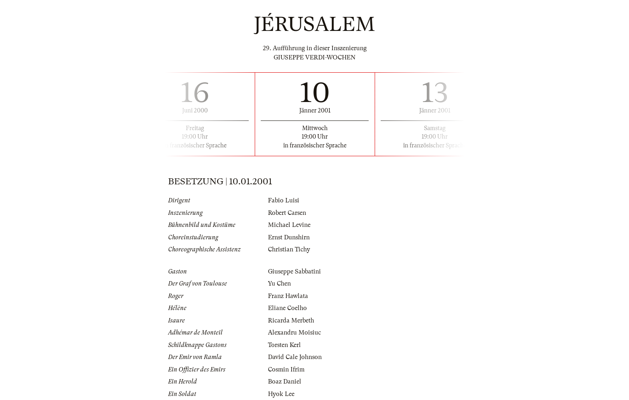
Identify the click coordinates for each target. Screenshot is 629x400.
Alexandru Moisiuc (294, 332)
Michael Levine (289, 225)
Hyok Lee (281, 394)
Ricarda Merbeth (291, 320)
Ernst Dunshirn (289, 237)
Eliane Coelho (287, 308)
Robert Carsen (287, 212)
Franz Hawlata (288, 296)
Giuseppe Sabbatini (294, 271)
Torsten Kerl (284, 345)
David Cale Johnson (295, 357)
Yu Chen (279, 283)
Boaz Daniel (284, 381)
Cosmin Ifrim (286, 369)
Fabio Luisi (283, 200)
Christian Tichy (289, 249)
